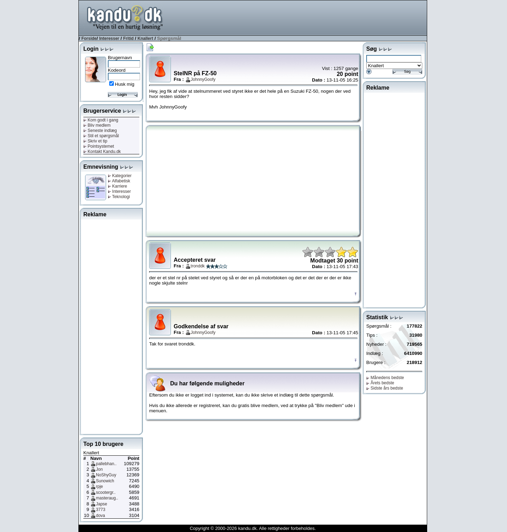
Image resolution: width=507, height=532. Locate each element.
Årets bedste (380, 382)
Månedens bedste (385, 377)
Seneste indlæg (100, 130)
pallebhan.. (106, 463)
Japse (101, 504)
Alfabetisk (119, 180)
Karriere (117, 186)
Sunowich (105, 480)
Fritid (128, 38)
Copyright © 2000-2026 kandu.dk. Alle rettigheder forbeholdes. (253, 528)
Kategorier (120, 175)
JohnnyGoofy (203, 79)
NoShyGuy (106, 474)
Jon (99, 469)
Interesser (109, 38)
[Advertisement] (299, 17)
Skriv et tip (95, 141)
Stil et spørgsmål (101, 135)
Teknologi (119, 196)
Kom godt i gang (100, 120)
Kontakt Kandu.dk (102, 151)
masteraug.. (107, 498)
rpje (99, 486)
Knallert (145, 38)
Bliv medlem (97, 125)
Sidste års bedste (384, 388)
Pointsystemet (98, 146)
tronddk (198, 266)
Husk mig (124, 84)
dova (100, 515)
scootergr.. (106, 492)
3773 (100, 509)
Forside (88, 38)
